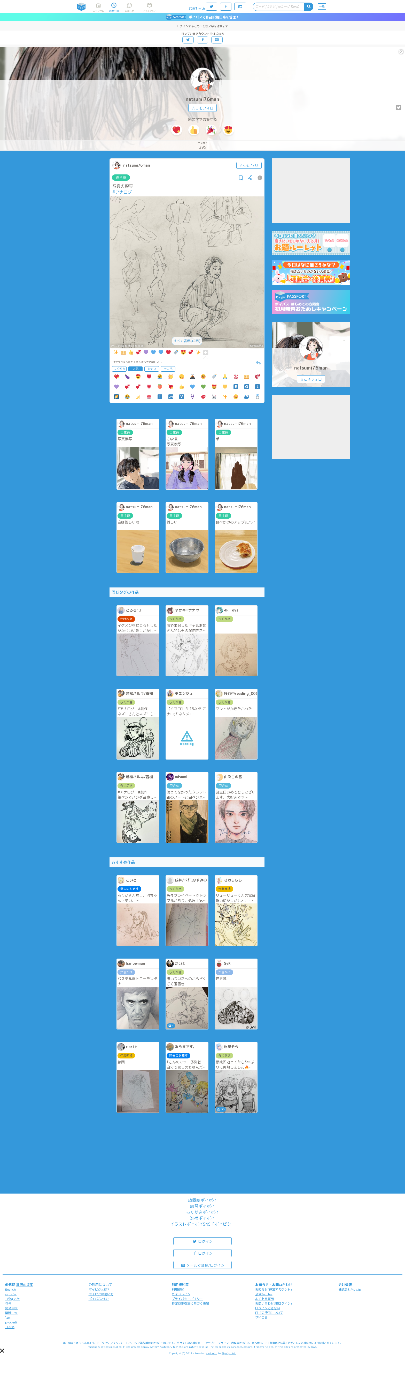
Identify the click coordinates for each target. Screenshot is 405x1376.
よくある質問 (264, 1299)
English (10, 1289)
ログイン (202, 1241)
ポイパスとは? (99, 1299)
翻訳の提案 (24, 1284)
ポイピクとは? (99, 1289)
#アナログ (122, 192)
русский (11, 1322)
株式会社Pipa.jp (349, 1289)
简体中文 (11, 1308)
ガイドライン (181, 1294)
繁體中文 (11, 1313)
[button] (2, 1351)
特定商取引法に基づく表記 (190, 1303)
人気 (135, 369)
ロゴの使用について (269, 1313)
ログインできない (267, 1308)
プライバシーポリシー (187, 1299)
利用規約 (178, 1289)
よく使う (119, 369)
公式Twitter (263, 1294)
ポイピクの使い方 (101, 1294)
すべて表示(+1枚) (187, 341)
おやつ (151, 369)
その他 (168, 369)
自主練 (121, 177)
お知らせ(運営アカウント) (273, 1289)
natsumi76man (202, 99)
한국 (8, 1303)
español (11, 1294)
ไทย (8, 1317)
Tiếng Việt (12, 1299)
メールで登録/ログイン (202, 1265)
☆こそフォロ (202, 108)
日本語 (9, 1327)
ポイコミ (261, 1317)
